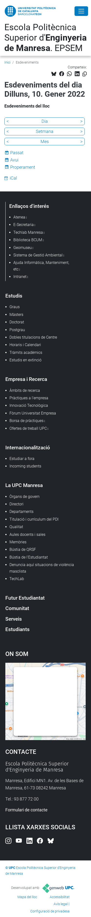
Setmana (44, 131)
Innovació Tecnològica (28, 405)
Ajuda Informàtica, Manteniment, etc (41, 265)
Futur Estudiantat (25, 598)
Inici (7, 62)
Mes (45, 141)
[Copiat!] (85, 74)
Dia (44, 121)
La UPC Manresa (24, 485)
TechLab (16, 578)
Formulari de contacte (26, 809)
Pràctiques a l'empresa (28, 398)
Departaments (21, 511)
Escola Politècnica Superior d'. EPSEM (45, 37)
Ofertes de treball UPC (28, 428)
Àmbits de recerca (24, 390)
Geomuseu (22, 247)
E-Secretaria (23, 224)
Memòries (17, 542)
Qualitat (16, 526)
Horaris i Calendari (25, 344)
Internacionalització (27, 447)
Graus (14, 307)
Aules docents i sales (27, 534)
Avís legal (61, 904)
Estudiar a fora (21, 458)
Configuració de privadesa (50, 911)
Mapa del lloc (27, 897)
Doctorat (16, 322)
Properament (22, 167)
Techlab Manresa (28, 232)
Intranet (19, 276)
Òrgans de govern (24, 496)
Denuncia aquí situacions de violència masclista (41, 567)
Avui (14, 159)
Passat (17, 152)
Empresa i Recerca (26, 379)
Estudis (13, 296)
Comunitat (17, 608)
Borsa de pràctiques (26, 420)
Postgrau (17, 330)
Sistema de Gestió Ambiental (38, 255)
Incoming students (25, 466)
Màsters (16, 314)
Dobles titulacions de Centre (33, 337)
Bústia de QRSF (22, 549)
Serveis (13, 619)
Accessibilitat (60, 897)
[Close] (81, 11)
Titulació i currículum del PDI (33, 519)
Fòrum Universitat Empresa (32, 413)
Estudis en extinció (25, 360)
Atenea (19, 217)
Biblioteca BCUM (27, 240)
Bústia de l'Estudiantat (28, 557)
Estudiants (17, 629)
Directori (16, 504)
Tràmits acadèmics (25, 352)
